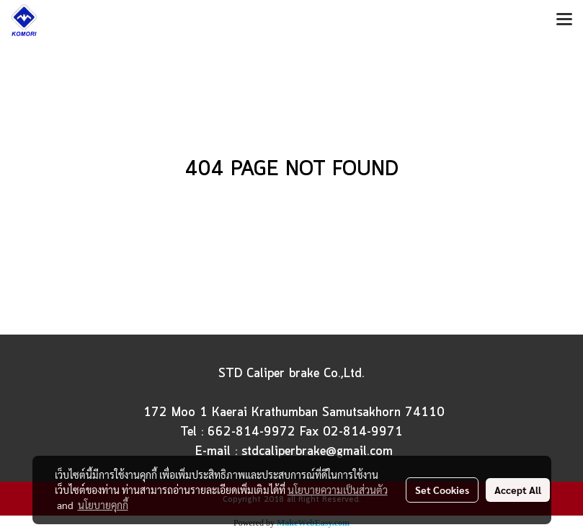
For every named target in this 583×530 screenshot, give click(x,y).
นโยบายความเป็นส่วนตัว (338, 489)
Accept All (517, 489)
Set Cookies (442, 489)
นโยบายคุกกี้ (103, 504)
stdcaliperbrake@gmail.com (317, 451)
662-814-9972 (251, 432)
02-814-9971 (363, 432)
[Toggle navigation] (564, 20)
